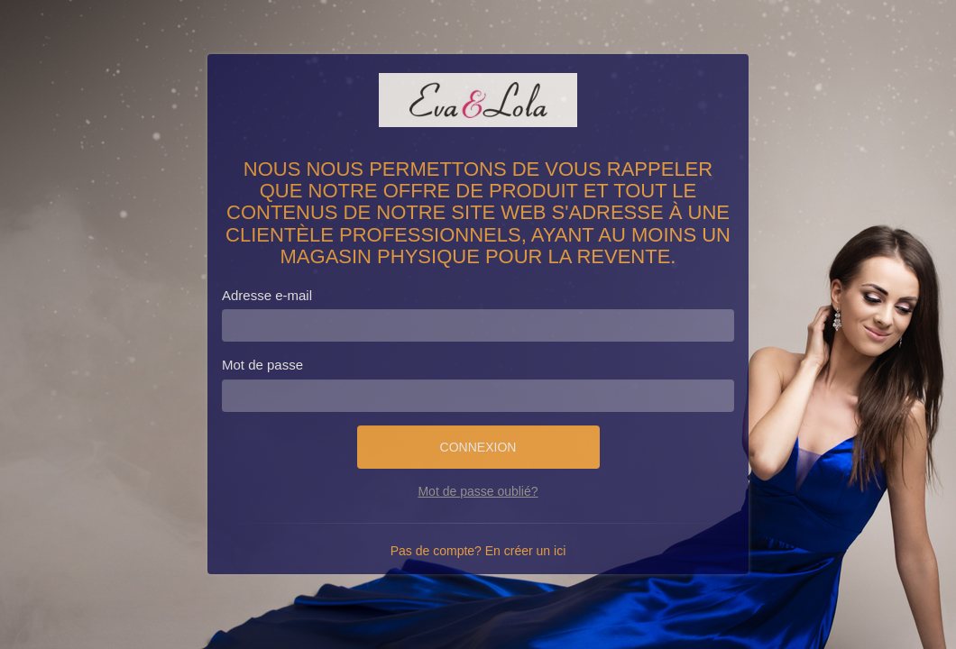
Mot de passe (262, 364)
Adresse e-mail (267, 295)
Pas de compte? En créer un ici (478, 551)
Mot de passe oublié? (478, 491)
